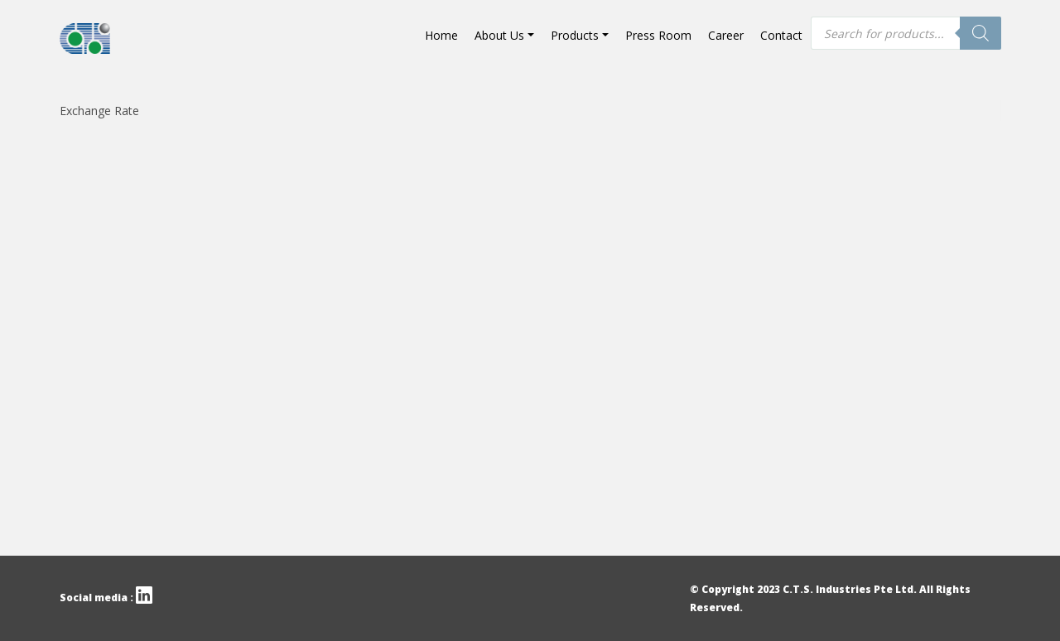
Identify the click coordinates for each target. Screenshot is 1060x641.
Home (441, 35)
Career (726, 35)
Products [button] (575, 35)
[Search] (980, 33)
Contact (781, 35)
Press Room (658, 35)
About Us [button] (499, 35)
